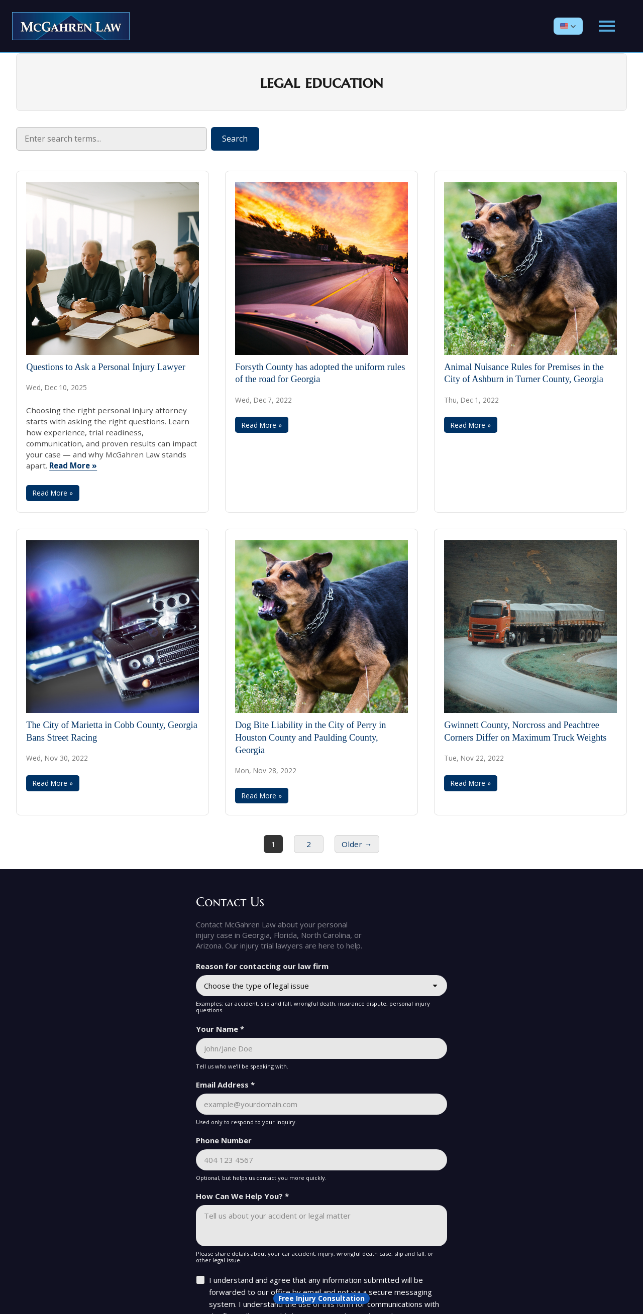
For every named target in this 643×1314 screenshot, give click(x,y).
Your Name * (220, 1029)
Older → (357, 844)
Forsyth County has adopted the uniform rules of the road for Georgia (320, 373)
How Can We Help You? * (242, 1196)
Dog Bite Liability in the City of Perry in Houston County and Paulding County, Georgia (310, 737)
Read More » (73, 465)
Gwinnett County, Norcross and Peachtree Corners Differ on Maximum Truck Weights (525, 731)
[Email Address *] (321, 1104)
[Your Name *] (321, 1048)
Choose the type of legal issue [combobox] (256, 986)
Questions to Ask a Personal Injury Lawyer (105, 367)
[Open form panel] (321, 1298)
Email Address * (225, 1085)
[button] (568, 26)
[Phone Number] (321, 1160)
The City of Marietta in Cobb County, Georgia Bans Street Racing (111, 731)
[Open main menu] (607, 26)
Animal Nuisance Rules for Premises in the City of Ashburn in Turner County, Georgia (524, 373)
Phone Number (224, 1140)
